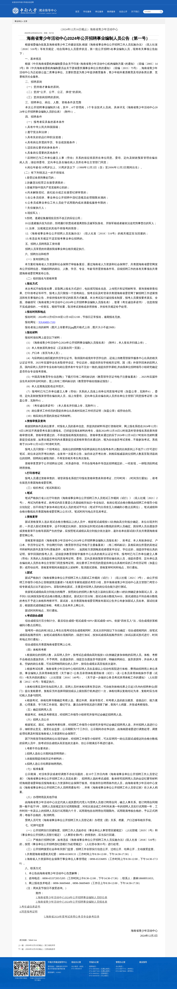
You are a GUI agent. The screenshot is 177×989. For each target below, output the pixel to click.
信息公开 (123, 11)
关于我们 (135, 11)
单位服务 (99, 11)
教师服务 (111, 11)
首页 (77, 11)
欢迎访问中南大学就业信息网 (23, 2)
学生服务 (87, 11)
